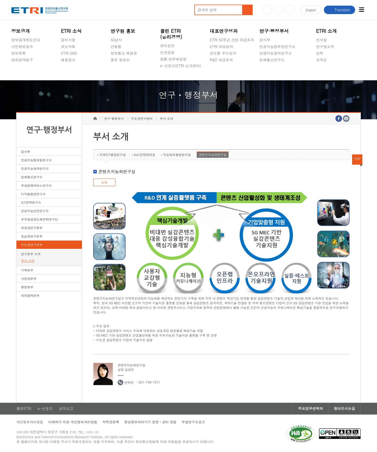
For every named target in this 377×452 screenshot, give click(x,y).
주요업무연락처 (310, 408)
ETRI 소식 (71, 31)
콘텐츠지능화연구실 (213, 154)
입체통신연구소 (272, 59)
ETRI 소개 (326, 31)
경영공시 (18, 71)
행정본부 (27, 287)
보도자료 (68, 46)
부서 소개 (27, 260)
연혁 (319, 53)
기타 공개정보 (327, 71)
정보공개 (20, 31)
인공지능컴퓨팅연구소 (277, 46)
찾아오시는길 (344, 408)
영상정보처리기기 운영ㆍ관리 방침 (150, 422)
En (311, 10)
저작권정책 (110, 422)
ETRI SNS (69, 53)
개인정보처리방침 (29, 422)
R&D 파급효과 (221, 59)
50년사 (116, 39)
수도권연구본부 (32, 244)
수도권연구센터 (142, 118)
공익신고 (167, 77)
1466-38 (92, 432)
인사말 (321, 39)
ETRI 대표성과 (221, 46)
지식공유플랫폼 (222, 71)
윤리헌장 (167, 45)
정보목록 (18, 53)
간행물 (115, 46)
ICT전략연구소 (31, 202)
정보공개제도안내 (25, 39)
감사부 (264, 39)
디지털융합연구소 (33, 194)
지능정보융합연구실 (177, 154)
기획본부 (27, 270)
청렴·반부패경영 (173, 59)
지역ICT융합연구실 (112, 154)
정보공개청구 (22, 59)
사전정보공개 (22, 46)
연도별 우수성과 (223, 53)
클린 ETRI (171, 34)
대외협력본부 (30, 295)
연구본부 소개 (31, 254)
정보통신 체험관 (123, 53)
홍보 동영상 (120, 59)
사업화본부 (28, 278)
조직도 (321, 59)
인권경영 (167, 52)
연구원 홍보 (122, 31)
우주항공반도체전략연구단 (39, 219)
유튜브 (267, 10)
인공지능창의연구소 (275, 53)
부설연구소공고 (193, 422)
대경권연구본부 (32, 227)
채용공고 (68, 59)
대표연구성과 (224, 31)
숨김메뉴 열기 (13, 65)
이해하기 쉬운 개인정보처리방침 (72, 422)
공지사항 (68, 39)
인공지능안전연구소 (35, 211)
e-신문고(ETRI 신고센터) (180, 65)
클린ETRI (23, 408)
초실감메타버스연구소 (277, 71)
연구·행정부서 (274, 31)
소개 (104, 182)
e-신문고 (45, 408)
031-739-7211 (149, 382)
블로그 (278, 10)
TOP (357, 158)
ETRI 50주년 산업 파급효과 (232, 39)
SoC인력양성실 (144, 154)
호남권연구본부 (32, 236)
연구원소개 (325, 46)
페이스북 (290, 10)
